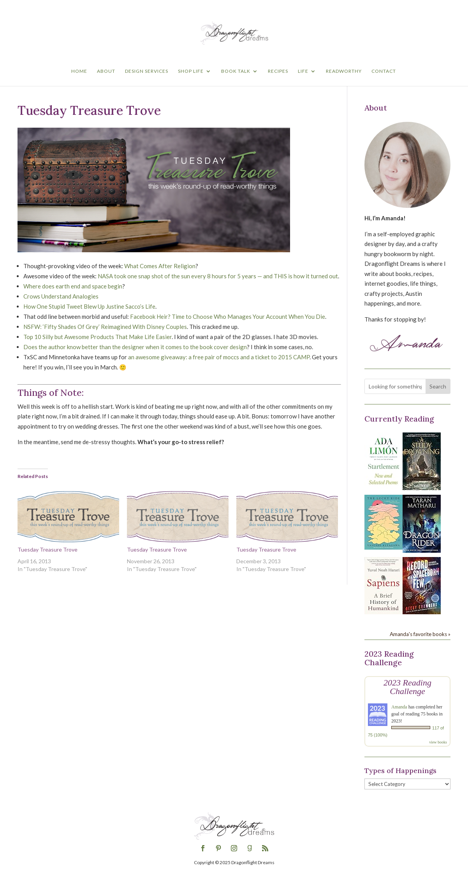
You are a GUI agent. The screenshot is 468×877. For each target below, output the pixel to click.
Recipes (278, 71)
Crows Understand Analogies (61, 296)
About (106, 71)
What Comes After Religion (159, 265)
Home (79, 71)
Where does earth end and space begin (72, 286)
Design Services (146, 71)
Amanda (399, 707)
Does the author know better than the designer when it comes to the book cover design (135, 346)
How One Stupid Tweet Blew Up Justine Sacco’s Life (89, 306)
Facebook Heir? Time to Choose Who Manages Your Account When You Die (227, 316)
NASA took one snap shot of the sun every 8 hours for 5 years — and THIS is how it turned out (218, 275)
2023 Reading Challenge (407, 687)
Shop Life (191, 71)
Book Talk (235, 71)
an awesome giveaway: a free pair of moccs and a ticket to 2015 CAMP (219, 356)
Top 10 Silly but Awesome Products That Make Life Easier (97, 336)
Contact (383, 71)
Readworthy (344, 71)
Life (303, 71)
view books (438, 742)
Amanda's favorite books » (420, 634)
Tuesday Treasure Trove (47, 549)
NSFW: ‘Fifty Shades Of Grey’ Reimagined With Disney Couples (105, 326)
